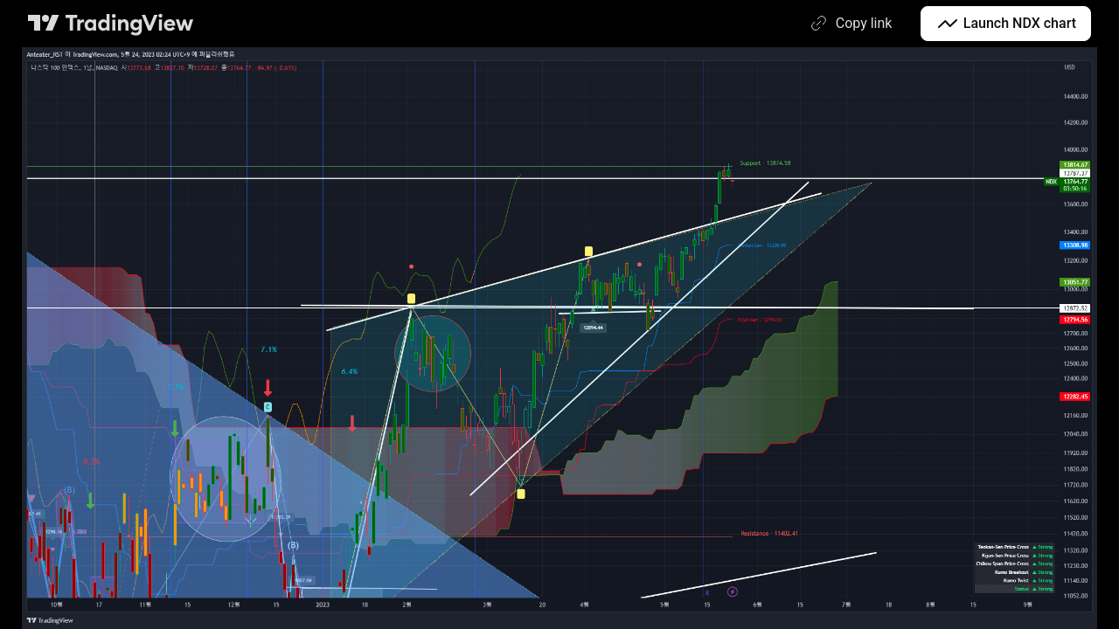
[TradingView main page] (111, 23)
